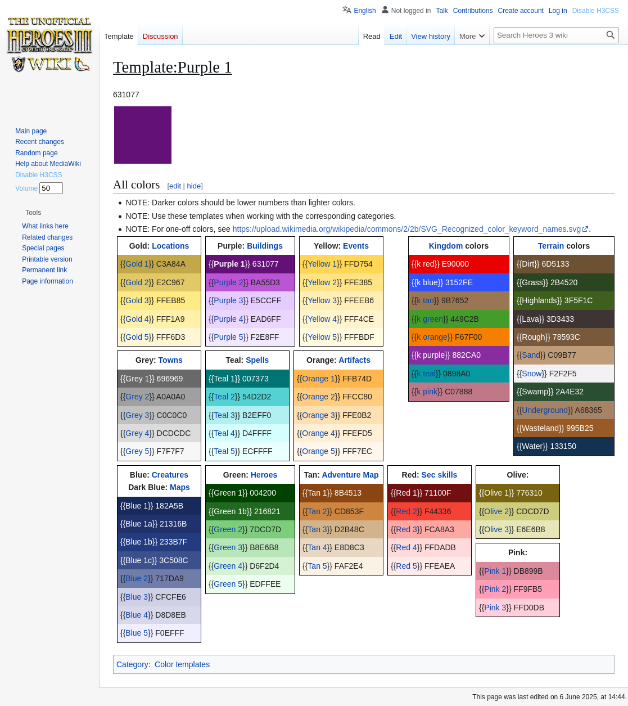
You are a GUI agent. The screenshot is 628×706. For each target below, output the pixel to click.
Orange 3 (318, 415)
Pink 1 (495, 570)
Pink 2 (495, 588)
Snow (531, 373)
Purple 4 (228, 318)
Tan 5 (317, 565)
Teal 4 (224, 433)
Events (356, 245)
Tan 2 (317, 511)
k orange (432, 336)
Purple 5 (228, 336)
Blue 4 (136, 614)
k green (430, 318)
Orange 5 (318, 451)
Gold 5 (136, 336)
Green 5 (228, 583)
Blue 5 (136, 632)
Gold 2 (136, 282)
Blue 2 (136, 578)
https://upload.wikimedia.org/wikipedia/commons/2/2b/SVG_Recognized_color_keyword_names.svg (407, 228)
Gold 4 (136, 318)
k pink (427, 391)
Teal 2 (224, 396)
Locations (170, 245)
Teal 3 (224, 415)
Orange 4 (318, 433)
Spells (257, 360)
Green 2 (228, 529)
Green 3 (228, 547)
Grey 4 (137, 433)
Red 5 (406, 565)
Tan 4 (317, 547)
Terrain (551, 245)
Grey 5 (137, 451)
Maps (180, 487)
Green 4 (228, 565)
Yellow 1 (322, 263)
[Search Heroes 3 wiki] (556, 35)
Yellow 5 (322, 336)
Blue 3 (136, 596)
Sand (531, 354)
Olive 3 (496, 529)
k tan (425, 300)
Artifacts (354, 360)
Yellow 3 (322, 300)
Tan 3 (317, 529)
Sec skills (440, 474)
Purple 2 (228, 282)
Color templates (182, 664)
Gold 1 (136, 263)
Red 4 (406, 547)
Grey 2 (137, 396)
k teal (426, 373)
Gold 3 (136, 300)
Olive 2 (496, 511)
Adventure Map (350, 474)
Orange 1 (318, 378)
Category (132, 664)
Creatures (170, 474)
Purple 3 (228, 300)
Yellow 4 (322, 318)
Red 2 (406, 511)
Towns (171, 360)
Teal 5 (224, 451)
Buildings (265, 245)
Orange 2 (318, 396)
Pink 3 (495, 607)
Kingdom (446, 245)
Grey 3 (137, 415)
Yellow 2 (322, 282)
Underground (545, 410)
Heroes (264, 474)
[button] (33, 213)
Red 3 (406, 529)
